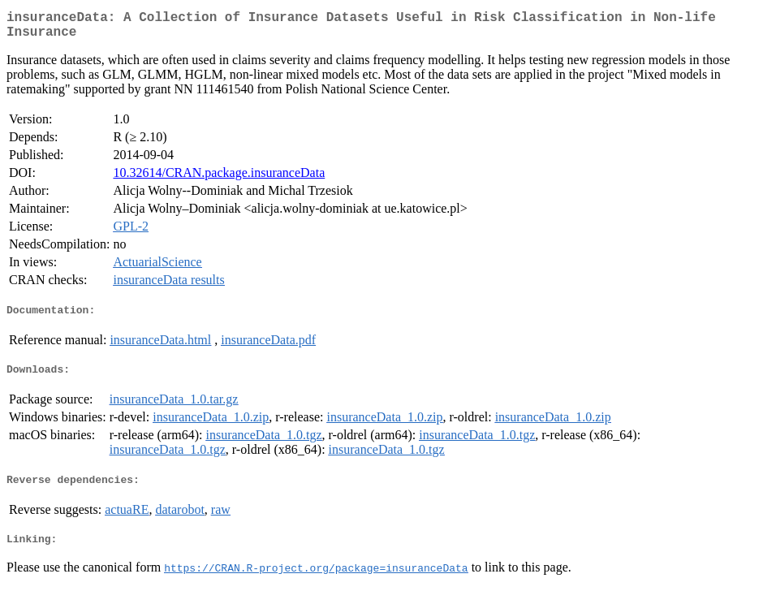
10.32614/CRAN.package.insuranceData (219, 179)
